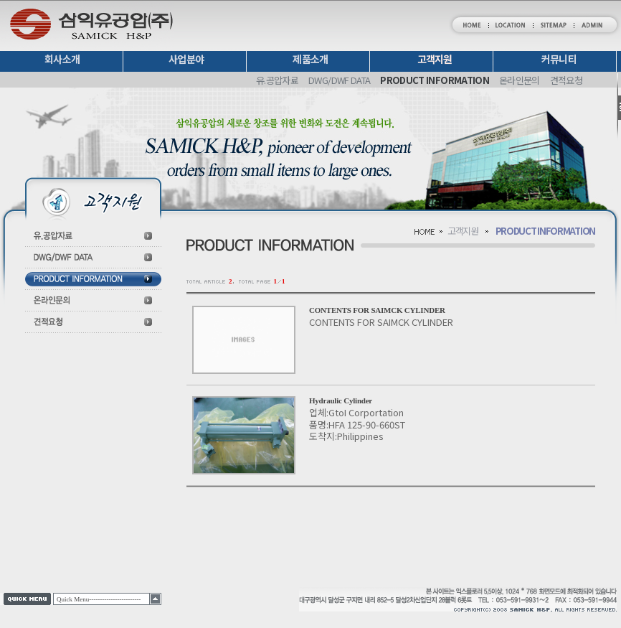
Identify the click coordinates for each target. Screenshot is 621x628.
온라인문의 (519, 80)
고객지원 (434, 59)
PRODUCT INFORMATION (434, 80)
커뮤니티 (559, 59)
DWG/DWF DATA (339, 80)
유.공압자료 (277, 80)
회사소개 (62, 59)
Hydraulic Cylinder (340, 400)
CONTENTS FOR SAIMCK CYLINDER (377, 310)
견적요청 (566, 80)
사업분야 (186, 59)
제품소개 (310, 59)
